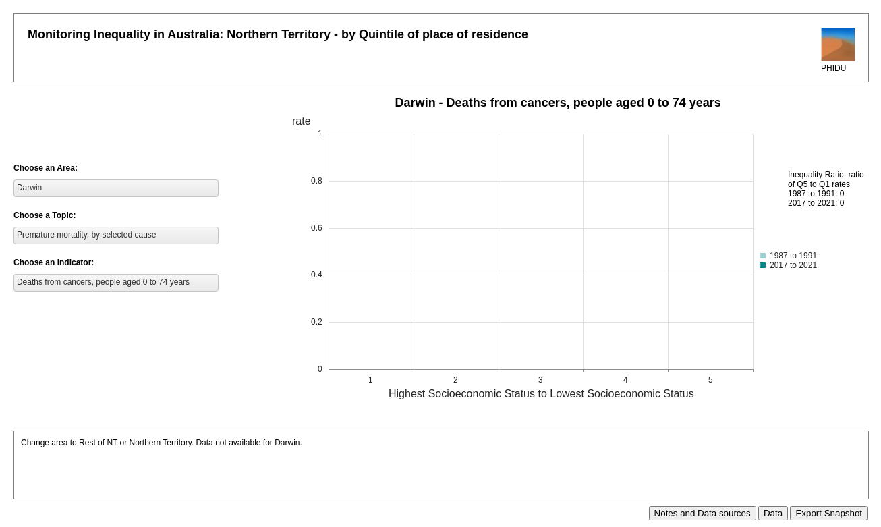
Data (773, 513)
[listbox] (116, 188)
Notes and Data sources (702, 513)
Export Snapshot (828, 513)
